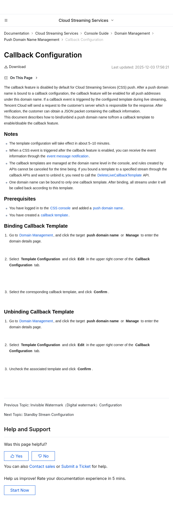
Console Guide (96, 33)
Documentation (16, 33)
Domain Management (132, 33)
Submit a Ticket (76, 466)
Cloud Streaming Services (56, 33)
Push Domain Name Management (31, 39)
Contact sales (42, 466)
